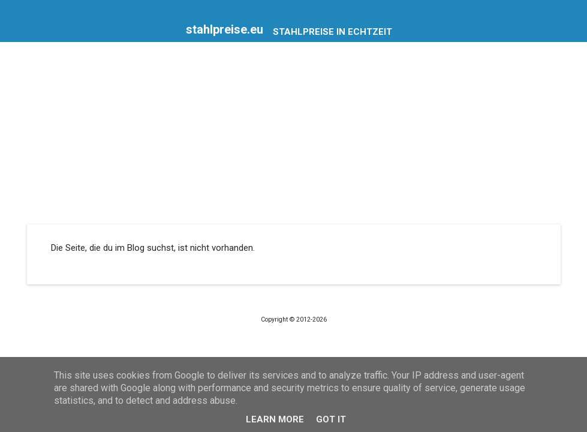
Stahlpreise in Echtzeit (332, 31)
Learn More (275, 419)
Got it (331, 419)
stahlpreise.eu (224, 29)
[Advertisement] (293, 134)
